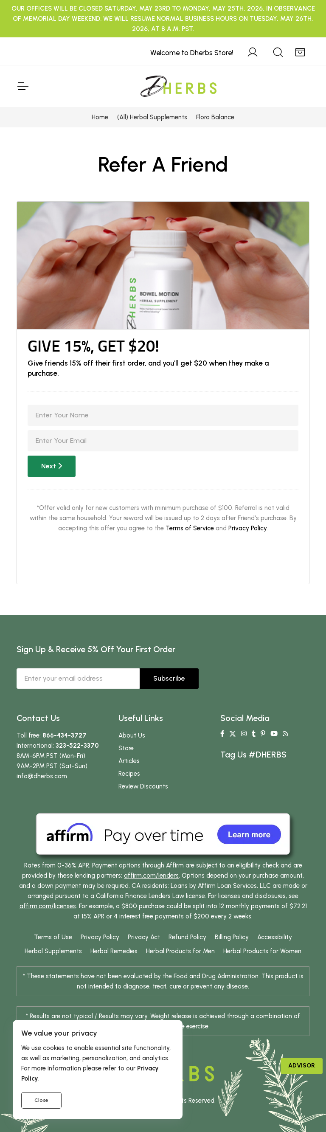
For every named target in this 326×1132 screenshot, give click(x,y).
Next (51, 466)
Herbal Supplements (53, 951)
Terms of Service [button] (190, 528)
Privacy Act (144, 937)
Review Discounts (143, 786)
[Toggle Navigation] (22, 86)
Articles (129, 761)
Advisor (301, 1065)
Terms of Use (53, 937)
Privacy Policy (247, 528)
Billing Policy (232, 937)
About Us (131, 735)
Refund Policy (187, 937)
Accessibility (274, 937)
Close (41, 1100)
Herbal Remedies (114, 951)
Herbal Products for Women (262, 951)
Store (126, 748)
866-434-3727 (64, 735)
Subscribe (169, 678)
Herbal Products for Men (180, 951)
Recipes (129, 773)
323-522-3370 (77, 745)
